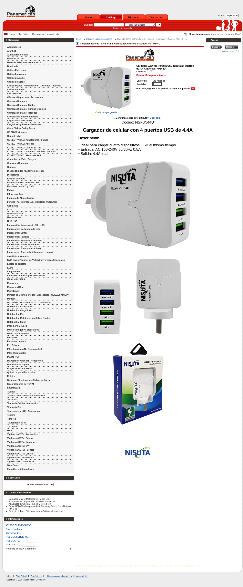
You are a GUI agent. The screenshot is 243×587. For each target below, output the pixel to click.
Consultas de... (13, 533)
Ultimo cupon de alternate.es (59, 576)
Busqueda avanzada (122, 28)
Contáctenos (38, 34)
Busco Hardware (14, 529)
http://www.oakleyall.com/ (121, 566)
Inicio (88, 17)
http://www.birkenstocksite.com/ (184, 566)
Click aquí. (155, 118)
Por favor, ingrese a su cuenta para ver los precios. (165, 88)
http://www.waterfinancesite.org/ (92, 566)
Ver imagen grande (107, 112)
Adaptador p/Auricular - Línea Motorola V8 (30, 504)
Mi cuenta (133, 17)
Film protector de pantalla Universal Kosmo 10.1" (33, 501)
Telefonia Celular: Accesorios (99, 39)
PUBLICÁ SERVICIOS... (18, 537)
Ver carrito (156, 17)
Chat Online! (23, 34)
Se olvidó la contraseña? (229, 51)
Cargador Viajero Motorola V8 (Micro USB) (30, 499)
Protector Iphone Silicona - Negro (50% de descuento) (35, 511)
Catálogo (111, 17)
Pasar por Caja (232, 34)
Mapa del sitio (53, 34)
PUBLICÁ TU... (13, 540)
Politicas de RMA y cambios (21, 548)
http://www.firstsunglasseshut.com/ (151, 566)
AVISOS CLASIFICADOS (18, 525)
